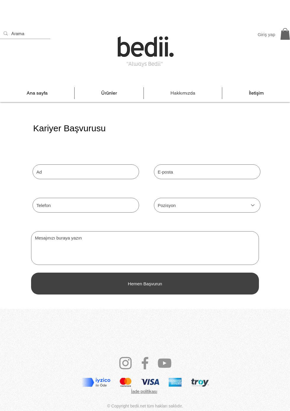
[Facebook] (145, 363)
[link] (285, 34)
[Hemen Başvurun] (145, 284)
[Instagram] (125, 363)
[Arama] (24, 33)
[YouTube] (164, 363)
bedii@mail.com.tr (145, 409)
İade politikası (144, 391)
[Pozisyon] (207, 205)
